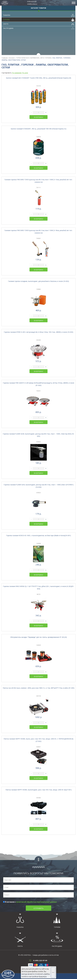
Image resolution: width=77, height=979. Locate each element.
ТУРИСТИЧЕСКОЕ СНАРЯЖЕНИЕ (27, 58)
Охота (38, 23)
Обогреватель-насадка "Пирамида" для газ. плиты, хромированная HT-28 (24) (38, 637)
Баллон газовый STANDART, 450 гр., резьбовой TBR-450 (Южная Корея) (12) (38, 129)
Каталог (12, 58)
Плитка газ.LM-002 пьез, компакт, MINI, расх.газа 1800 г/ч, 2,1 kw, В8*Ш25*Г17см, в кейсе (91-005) (38, 688)
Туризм (38, 19)
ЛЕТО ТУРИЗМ (45, 58)
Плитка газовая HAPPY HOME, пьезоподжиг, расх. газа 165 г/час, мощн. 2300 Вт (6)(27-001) (39, 790)
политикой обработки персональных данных (36, 902)
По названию (17, 73)
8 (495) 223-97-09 (31, 1)
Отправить (38, 908)
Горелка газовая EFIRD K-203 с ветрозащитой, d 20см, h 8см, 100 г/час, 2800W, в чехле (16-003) (38, 332)
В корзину (38, 117)
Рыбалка (38, 14)
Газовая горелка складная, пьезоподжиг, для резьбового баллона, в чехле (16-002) (38, 281)
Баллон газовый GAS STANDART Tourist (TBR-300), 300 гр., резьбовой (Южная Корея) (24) (38, 78)
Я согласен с (30, 902)
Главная (5, 58)
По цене (25, 73)
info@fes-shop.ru (32, 4)
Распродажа (38, 27)
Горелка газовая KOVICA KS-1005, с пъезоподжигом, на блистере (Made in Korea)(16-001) (38, 535)
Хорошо (53, 972)
